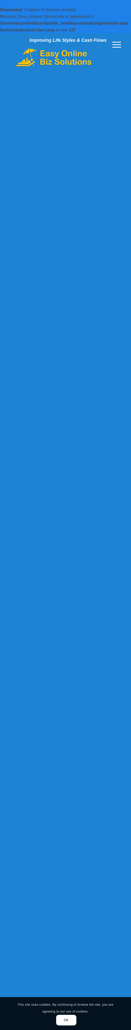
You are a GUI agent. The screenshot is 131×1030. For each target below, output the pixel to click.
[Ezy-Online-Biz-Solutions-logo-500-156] (54, 58)
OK (66, 1020)
